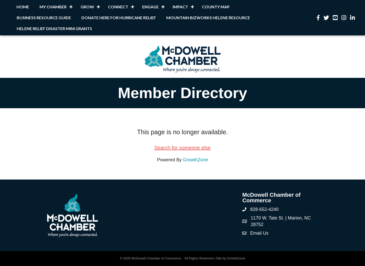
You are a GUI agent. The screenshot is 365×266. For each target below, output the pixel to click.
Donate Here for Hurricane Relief (118, 17)
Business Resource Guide (44, 17)
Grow (87, 6)
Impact (180, 6)
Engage (150, 6)
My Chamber (53, 6)
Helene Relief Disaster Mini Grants (54, 28)
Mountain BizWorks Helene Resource (208, 17)
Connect (118, 6)
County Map (216, 6)
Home (22, 6)
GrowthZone (195, 159)
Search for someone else (182, 147)
